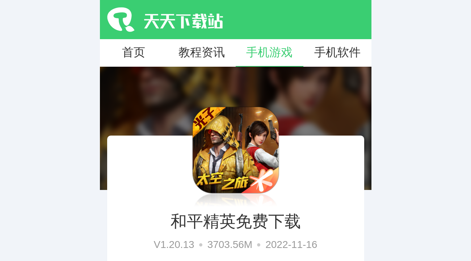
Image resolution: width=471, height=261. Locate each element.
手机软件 (337, 52)
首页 (133, 52)
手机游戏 (269, 52)
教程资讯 (201, 52)
